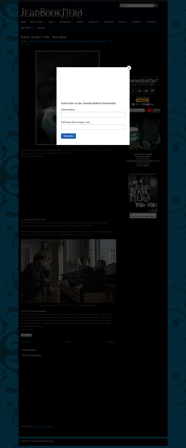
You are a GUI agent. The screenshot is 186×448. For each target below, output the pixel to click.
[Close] (129, 68)
